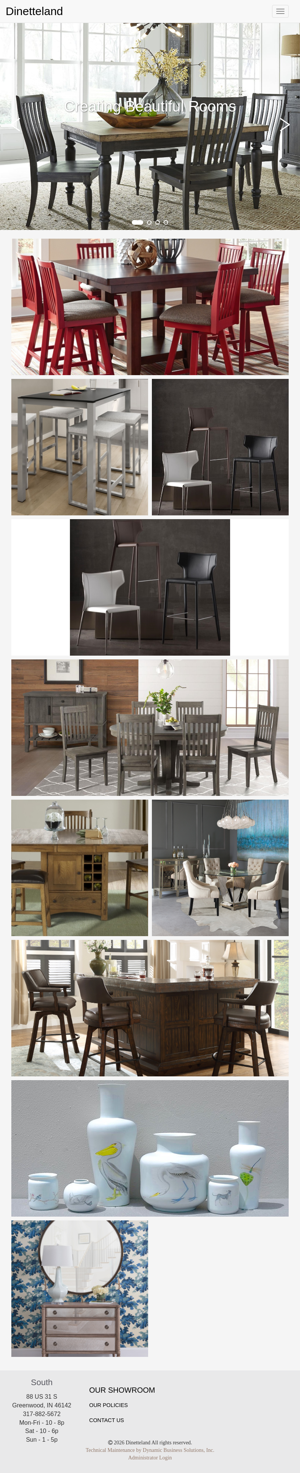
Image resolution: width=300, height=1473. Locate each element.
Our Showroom (122, 1390)
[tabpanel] (150, 126)
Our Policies (108, 1405)
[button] (17, 124)
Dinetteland (34, 11)
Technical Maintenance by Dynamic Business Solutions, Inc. (150, 1450)
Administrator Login (150, 1458)
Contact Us (106, 1420)
